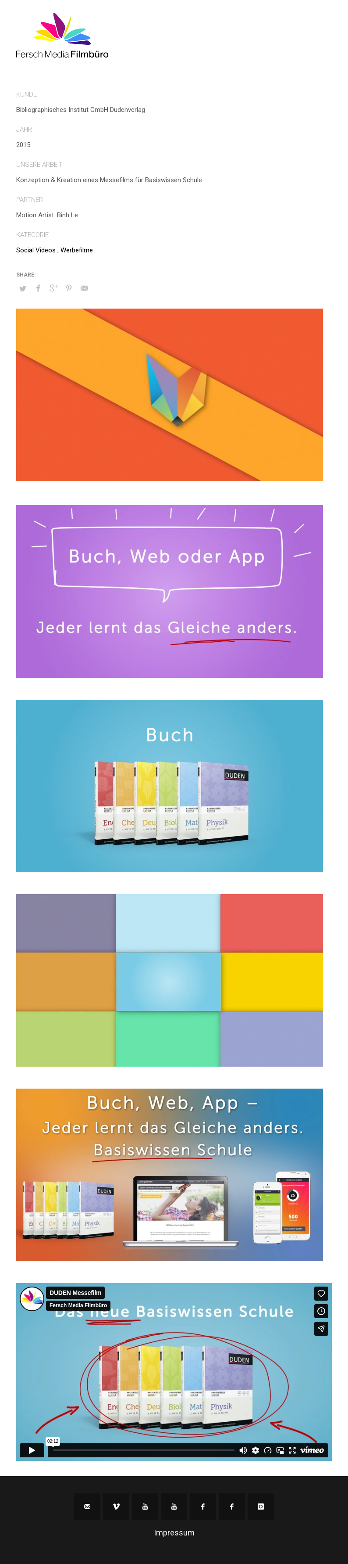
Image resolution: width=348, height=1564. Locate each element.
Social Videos (36, 250)
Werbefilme (76, 250)
